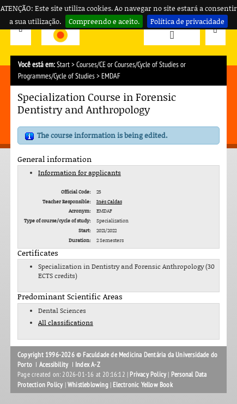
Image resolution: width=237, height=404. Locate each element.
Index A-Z (87, 364)
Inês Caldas (109, 201)
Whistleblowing (88, 385)
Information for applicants (79, 172)
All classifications (65, 322)
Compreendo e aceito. (104, 21)
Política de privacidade (187, 21)
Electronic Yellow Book (142, 385)
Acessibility (53, 364)
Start (63, 64)
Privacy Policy (148, 374)
